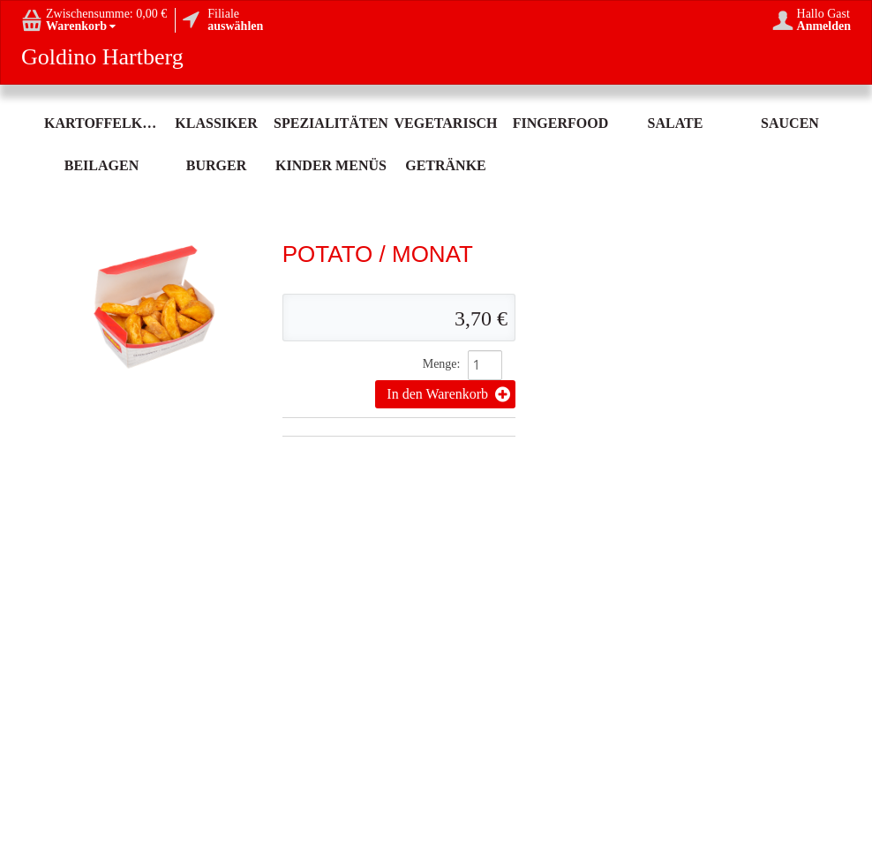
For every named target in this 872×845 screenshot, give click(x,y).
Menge (440, 363)
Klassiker (216, 123)
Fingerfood (560, 123)
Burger (216, 165)
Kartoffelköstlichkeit (101, 123)
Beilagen (101, 165)
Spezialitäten (331, 123)
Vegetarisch (445, 123)
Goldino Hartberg (102, 57)
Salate (675, 123)
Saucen (790, 123)
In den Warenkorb (448, 394)
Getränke (445, 165)
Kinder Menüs (331, 165)
